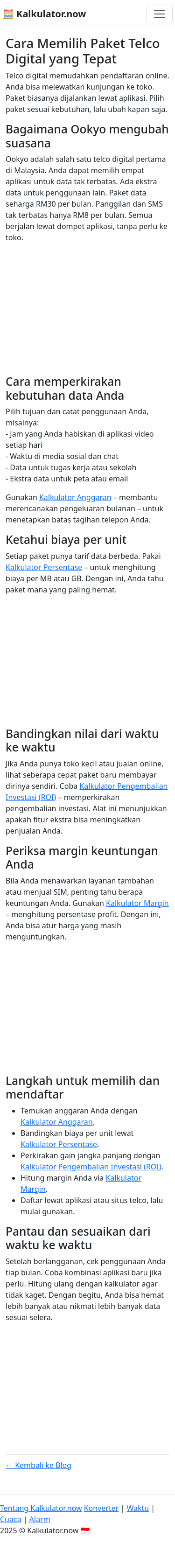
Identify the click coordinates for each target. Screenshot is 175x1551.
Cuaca (10, 1519)
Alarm (39, 1519)
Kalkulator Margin (137, 903)
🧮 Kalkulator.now (44, 13)
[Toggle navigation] (160, 14)
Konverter (101, 1508)
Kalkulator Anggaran (75, 497)
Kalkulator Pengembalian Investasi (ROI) (91, 1167)
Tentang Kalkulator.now (41, 1508)
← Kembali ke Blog (38, 1465)
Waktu (137, 1508)
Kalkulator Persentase (44, 567)
